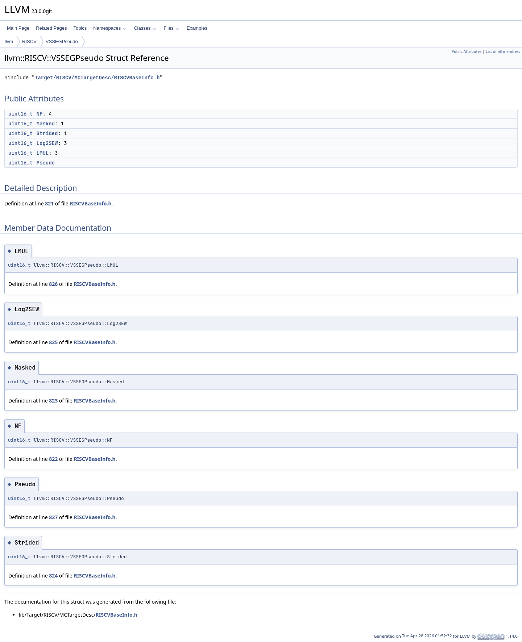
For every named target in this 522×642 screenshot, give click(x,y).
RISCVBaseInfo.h (90, 203)
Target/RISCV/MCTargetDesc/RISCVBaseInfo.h (97, 77)
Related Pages (51, 28)
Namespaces (109, 28)
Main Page (18, 28)
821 (49, 203)
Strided (47, 133)
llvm (9, 41)
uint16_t (20, 114)
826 (53, 283)
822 (53, 458)
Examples (197, 28)
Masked (46, 123)
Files (171, 28)
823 (53, 400)
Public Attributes (467, 51)
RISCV (29, 41)
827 (53, 517)
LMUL (43, 153)
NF (40, 114)
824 (53, 575)
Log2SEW (47, 143)
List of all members (503, 51)
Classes (145, 28)
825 (53, 342)
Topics (80, 28)
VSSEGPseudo (62, 41)
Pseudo (46, 162)
